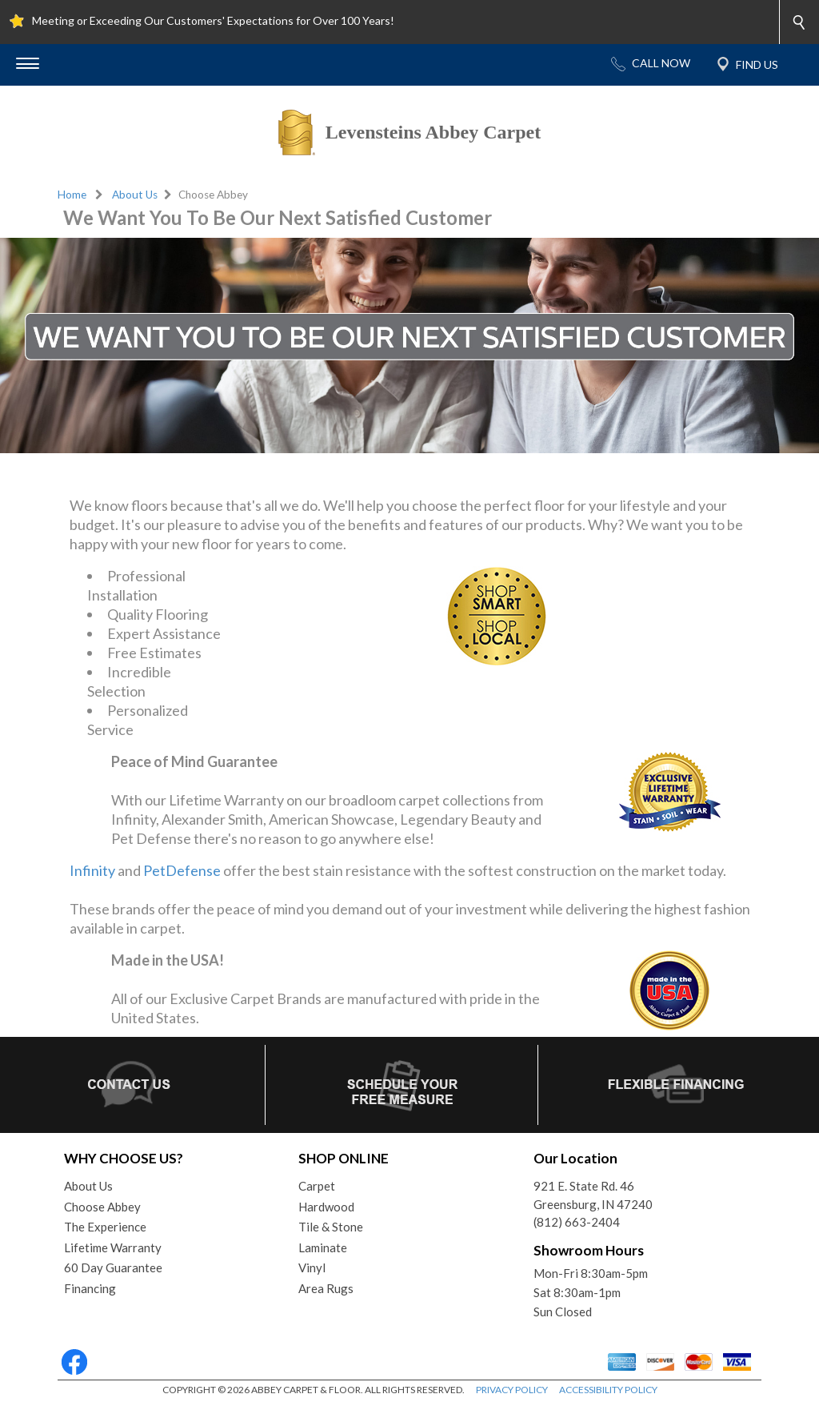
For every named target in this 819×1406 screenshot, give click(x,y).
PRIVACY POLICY (512, 1390)
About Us (135, 194)
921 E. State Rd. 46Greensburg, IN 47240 (593, 1195)
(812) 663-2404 (576, 1222)
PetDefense (182, 870)
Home (72, 194)
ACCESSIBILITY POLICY (608, 1390)
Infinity (92, 870)
